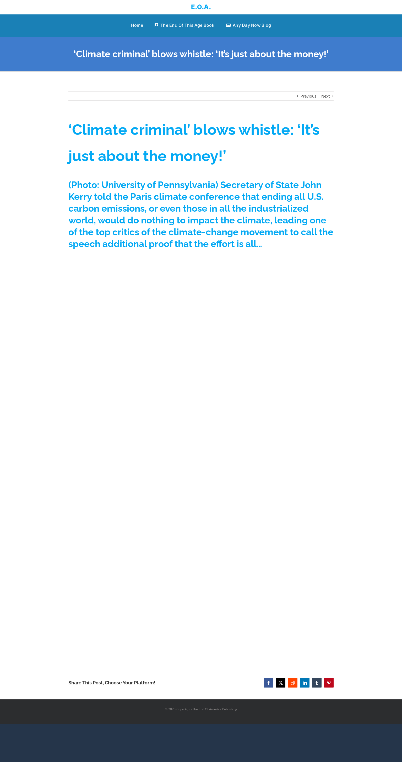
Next (325, 96)
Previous (308, 96)
